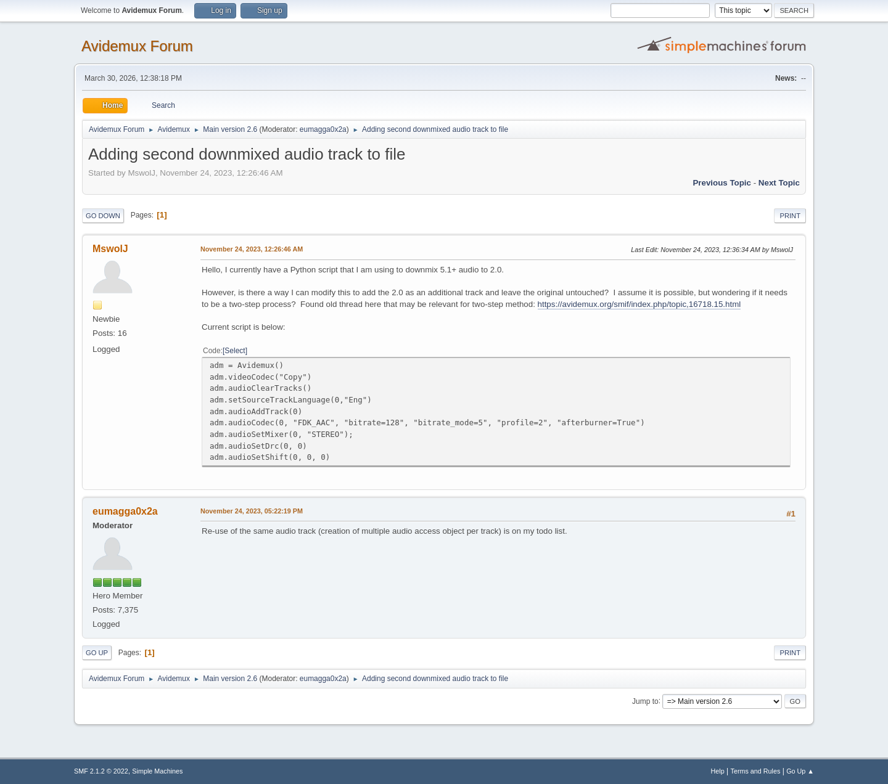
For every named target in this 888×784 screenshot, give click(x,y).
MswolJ (110, 248)
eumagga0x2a (323, 129)
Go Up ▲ (800, 771)
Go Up (97, 652)
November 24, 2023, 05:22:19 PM (251, 511)
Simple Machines (157, 771)
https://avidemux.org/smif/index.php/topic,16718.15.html (639, 304)
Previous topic (722, 182)
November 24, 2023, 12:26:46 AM (251, 249)
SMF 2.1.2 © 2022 (101, 771)
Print (789, 215)
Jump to (645, 700)
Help (718, 771)
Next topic (779, 182)
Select (234, 350)
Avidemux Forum (137, 46)
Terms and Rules (756, 771)
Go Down (103, 215)
